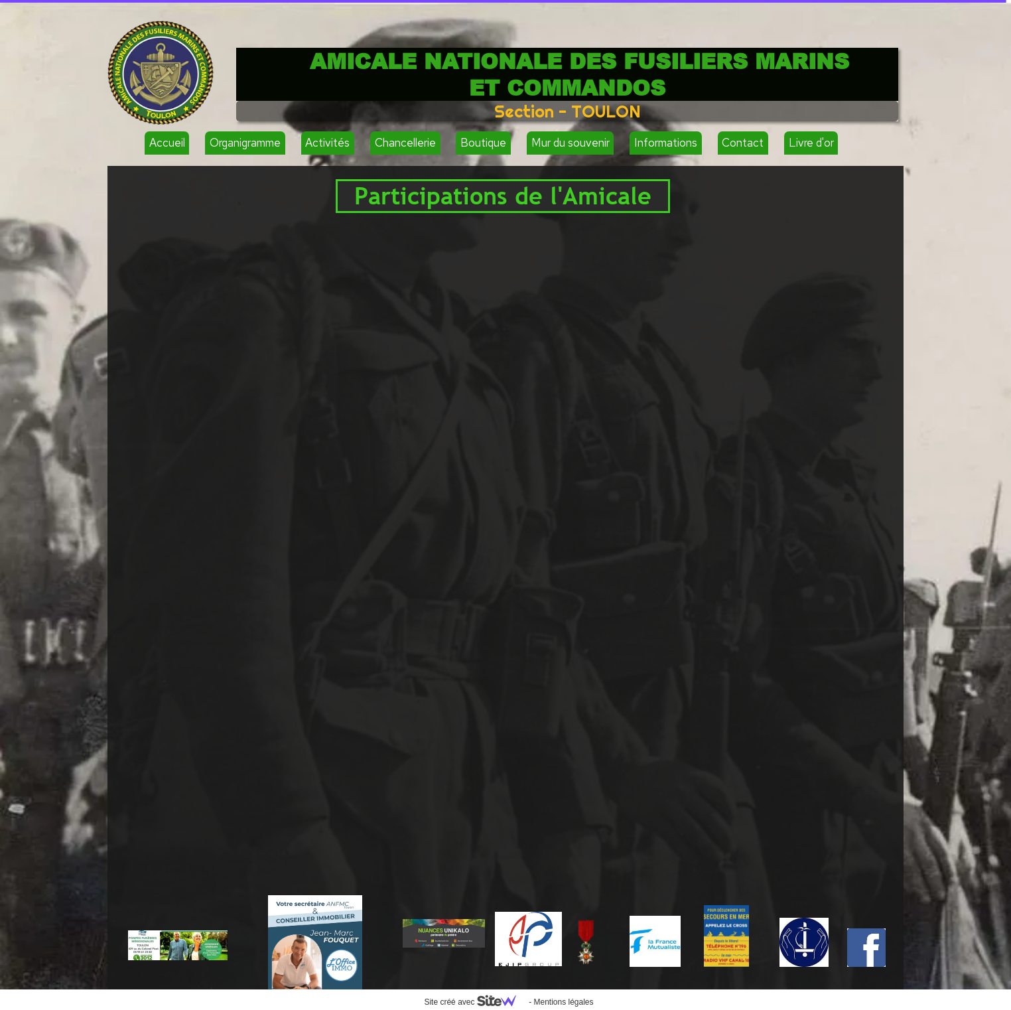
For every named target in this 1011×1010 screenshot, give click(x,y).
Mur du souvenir (570, 142)
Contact (743, 142)
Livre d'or (811, 142)
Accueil (167, 142)
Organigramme (245, 142)
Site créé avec (475, 1002)
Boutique (483, 142)
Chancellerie (405, 142)
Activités (327, 142)
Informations (665, 142)
